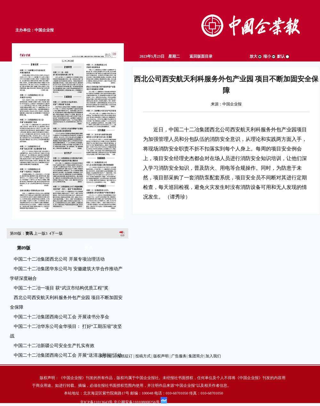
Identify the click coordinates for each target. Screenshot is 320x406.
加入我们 (213, 356)
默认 (283, 56)
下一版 (56, 233)
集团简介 (196, 356)
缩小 (269, 56)
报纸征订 (124, 356)
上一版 (40, 233)
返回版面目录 (200, 56)
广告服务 (179, 356)
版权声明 (161, 356)
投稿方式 (143, 356)
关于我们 (107, 356)
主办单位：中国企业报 (34, 30)
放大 (256, 56)
